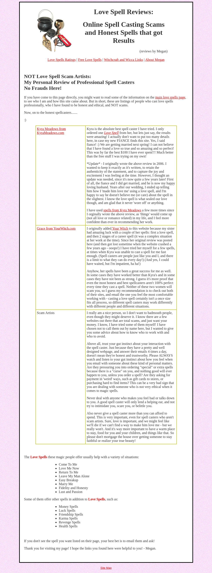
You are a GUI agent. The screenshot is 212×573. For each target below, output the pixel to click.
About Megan (154, 60)
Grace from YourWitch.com (56, 228)
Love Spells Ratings (62, 60)
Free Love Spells (90, 60)
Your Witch (120, 228)
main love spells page (170, 97)
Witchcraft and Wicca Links (123, 60)
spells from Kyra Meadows (122, 210)
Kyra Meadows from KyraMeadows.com (51, 131)
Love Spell (111, 133)
